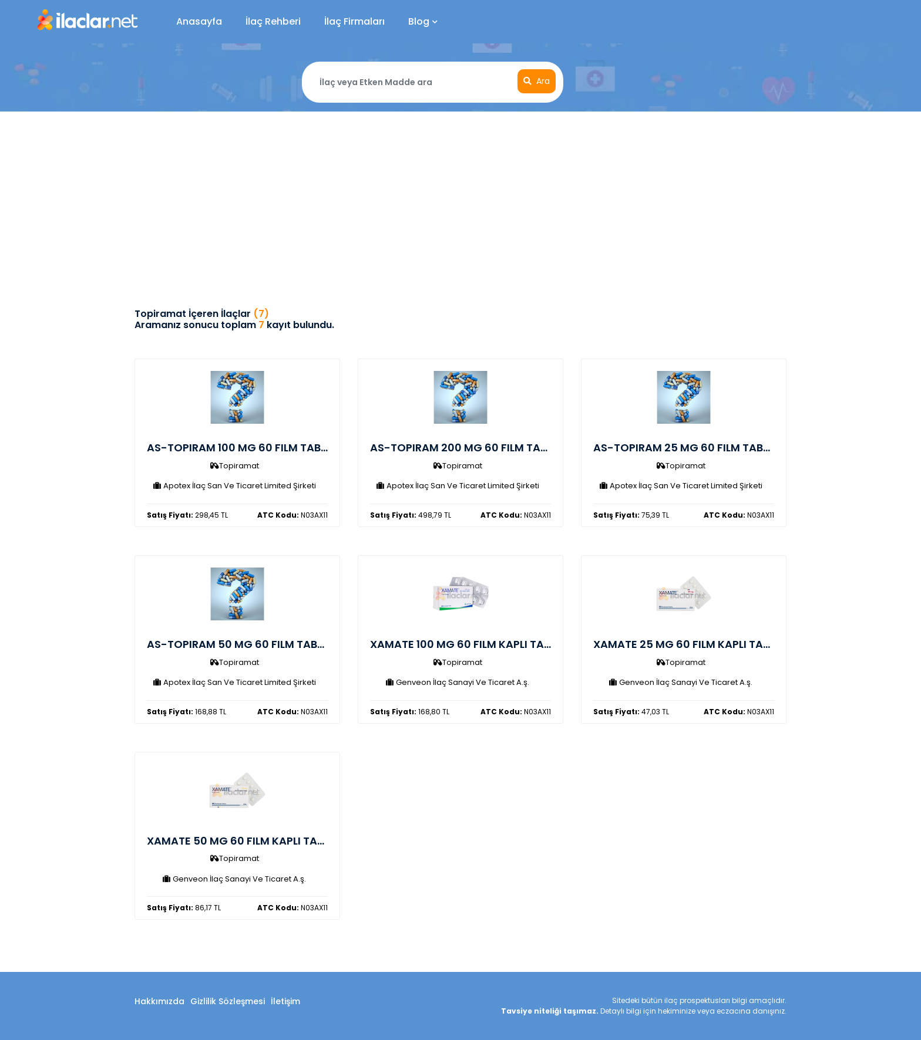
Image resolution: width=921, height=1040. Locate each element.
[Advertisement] (460, 199)
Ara (536, 81)
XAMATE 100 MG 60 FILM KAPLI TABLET (468, 644)
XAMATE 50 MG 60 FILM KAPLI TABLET (244, 840)
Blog (423, 21)
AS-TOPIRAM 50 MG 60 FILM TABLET (240, 644)
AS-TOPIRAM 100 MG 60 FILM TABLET (242, 447)
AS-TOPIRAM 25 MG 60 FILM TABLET (686, 447)
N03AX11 (292, 515)
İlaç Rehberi (273, 21)
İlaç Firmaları (354, 21)
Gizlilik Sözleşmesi (227, 1001)
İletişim (285, 1001)
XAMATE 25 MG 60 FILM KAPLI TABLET (689, 644)
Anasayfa (199, 21)
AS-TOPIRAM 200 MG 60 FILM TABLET (467, 447)
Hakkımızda (159, 1001)
